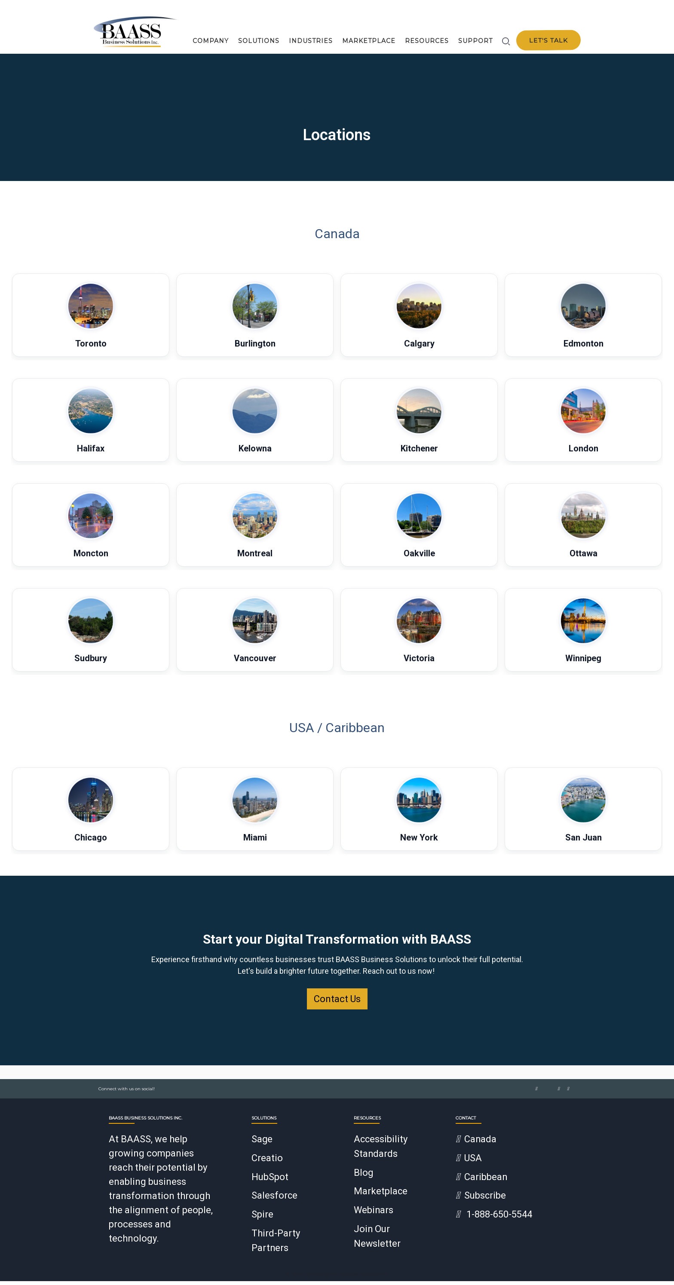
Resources (427, 41)
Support (475, 41)
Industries (311, 41)
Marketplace (368, 41)
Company (211, 41)
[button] (90, 321)
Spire (262, 1219)
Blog (364, 1178)
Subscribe (481, 1201)
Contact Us (337, 1005)
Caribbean (482, 1182)
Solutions (258, 41)
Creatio (267, 1164)
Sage (262, 1145)
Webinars (374, 1215)
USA (469, 1164)
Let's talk (548, 41)
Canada (476, 1145)
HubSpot (269, 1182)
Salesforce (274, 1201)
